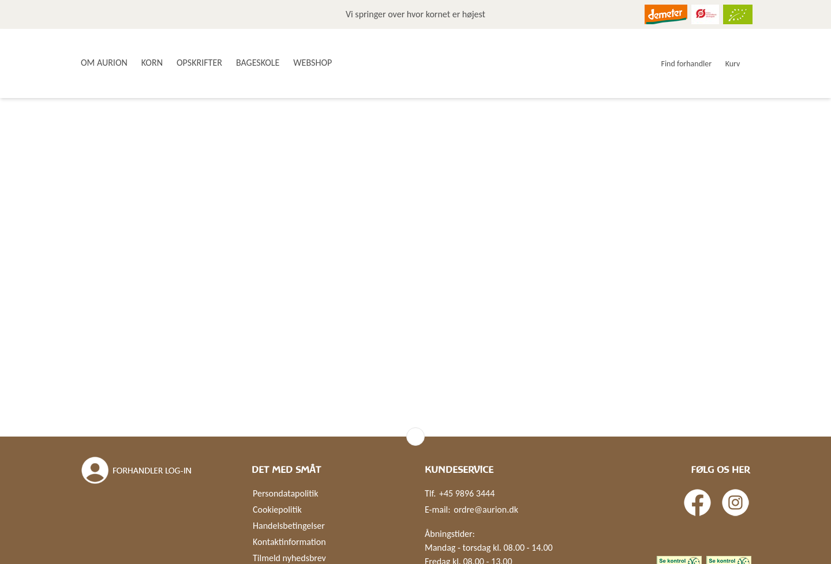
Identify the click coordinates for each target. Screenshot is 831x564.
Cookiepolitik (277, 509)
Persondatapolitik (285, 493)
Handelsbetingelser (289, 525)
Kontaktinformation (289, 541)
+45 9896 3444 (467, 493)
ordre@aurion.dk (486, 509)
